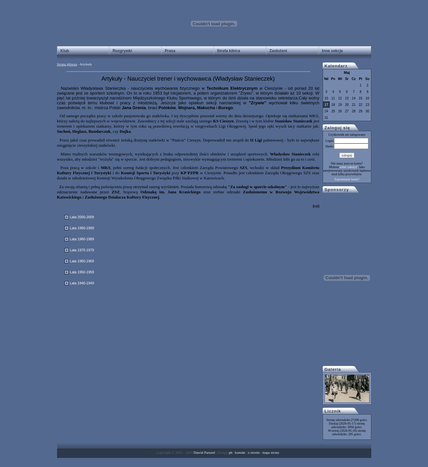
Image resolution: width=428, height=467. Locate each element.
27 (347, 111)
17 (326, 105)
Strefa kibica (228, 51)
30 (367, 111)
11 (333, 98)
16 (367, 98)
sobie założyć (348, 167)
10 (326, 98)
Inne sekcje (332, 51)
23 (367, 105)
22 (360, 105)
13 (347, 98)
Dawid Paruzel (204, 452)
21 (353, 105)
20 (347, 105)
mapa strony (270, 452)
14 (353, 98)
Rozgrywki (122, 51)
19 (340, 105)
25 (333, 111)
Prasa (170, 51)
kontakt (240, 452)
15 (360, 98)
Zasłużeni (278, 51)
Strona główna (67, 64)
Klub (65, 51)
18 (333, 105)
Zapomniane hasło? (346, 179)
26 (340, 111)
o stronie (254, 452)
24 (326, 111)
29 (360, 111)
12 (340, 98)
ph (230, 452)
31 (326, 118)
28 (353, 111)
